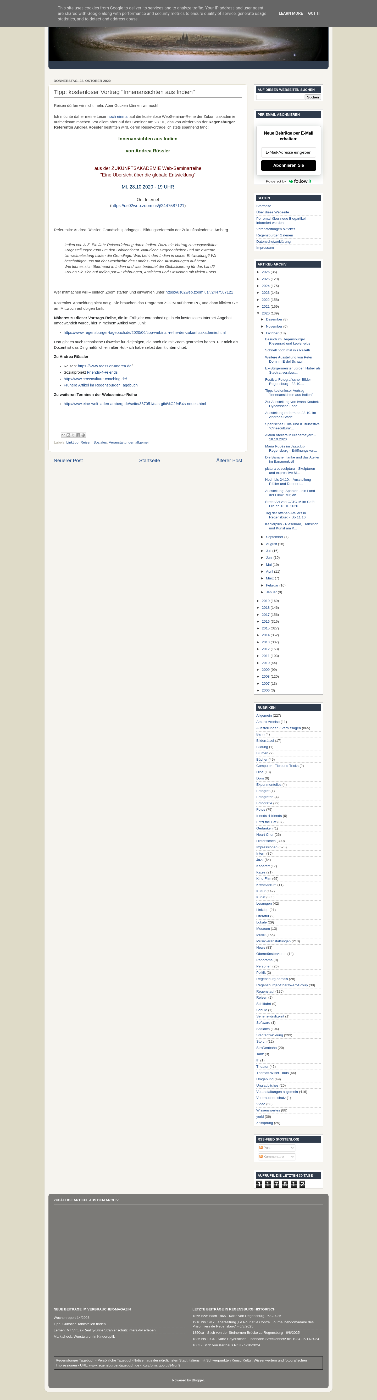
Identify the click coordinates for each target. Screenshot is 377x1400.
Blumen (262, 753)
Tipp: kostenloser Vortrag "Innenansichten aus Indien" (289, 393)
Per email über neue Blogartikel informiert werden (281, 221)
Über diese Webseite (272, 212)
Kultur (260, 891)
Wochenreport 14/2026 (72, 1318)
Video (260, 1104)
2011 (266, 656)
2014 (266, 635)
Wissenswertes (268, 1110)
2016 (266, 621)
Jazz (260, 860)
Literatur (262, 916)
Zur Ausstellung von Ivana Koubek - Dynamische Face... (293, 404)
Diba (260, 772)
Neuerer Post (68, 460)
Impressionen (267, 847)
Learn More (291, 13)
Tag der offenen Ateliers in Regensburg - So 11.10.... (287, 515)
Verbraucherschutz (271, 1098)
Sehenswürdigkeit (270, 1016)
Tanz (260, 1054)
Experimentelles (268, 785)
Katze (260, 872)
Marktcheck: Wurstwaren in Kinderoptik (84, 1336)
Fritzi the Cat (266, 822)
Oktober (273, 333)
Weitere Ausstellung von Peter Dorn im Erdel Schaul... (289, 359)
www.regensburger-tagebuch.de (114, 1365)
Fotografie (264, 803)
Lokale (261, 922)
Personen (263, 966)
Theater (262, 1067)
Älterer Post (229, 460)
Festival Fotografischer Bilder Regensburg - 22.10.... (288, 382)
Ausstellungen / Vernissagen (278, 728)
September (275, 537)
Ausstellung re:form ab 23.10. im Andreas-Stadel (290, 415)
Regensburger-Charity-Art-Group (282, 985)
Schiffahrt (263, 1004)
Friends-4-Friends (102, 372)
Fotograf (262, 791)
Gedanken (264, 828)
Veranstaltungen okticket (275, 229)
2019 (266, 601)
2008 (266, 676)
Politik (261, 973)
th (257, 1060)
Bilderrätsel (265, 741)
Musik (260, 935)
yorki (260, 1117)
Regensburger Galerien (274, 235)
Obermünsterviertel (271, 954)
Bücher (262, 759)
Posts (266, 1148)
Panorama (264, 960)
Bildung (262, 747)
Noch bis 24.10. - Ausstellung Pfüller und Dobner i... (288, 482)
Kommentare (271, 1157)
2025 (266, 279)
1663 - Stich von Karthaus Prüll (216, 1345)
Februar (272, 585)
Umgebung (265, 1079)
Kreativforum (266, 885)
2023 (266, 293)
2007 (266, 683)
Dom (260, 778)
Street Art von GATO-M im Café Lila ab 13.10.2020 (290, 504)
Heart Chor (265, 835)
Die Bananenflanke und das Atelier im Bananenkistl (292, 459)
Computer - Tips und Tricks (277, 766)
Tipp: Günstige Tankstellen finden (80, 1324)
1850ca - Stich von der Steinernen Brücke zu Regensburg (237, 1333)
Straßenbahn (266, 1048)
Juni (270, 558)
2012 (266, 649)
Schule (261, 1010)
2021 (266, 306)
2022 (266, 300)
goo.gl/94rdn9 (169, 1365)
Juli (269, 551)
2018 (266, 608)
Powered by (289, 181)
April (270, 571)
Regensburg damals (272, 979)
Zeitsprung (264, 1123)
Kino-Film (263, 879)
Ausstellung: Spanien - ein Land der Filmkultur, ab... (290, 493)
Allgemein (264, 715)
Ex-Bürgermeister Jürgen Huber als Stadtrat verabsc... (293, 370)
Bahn (260, 734)
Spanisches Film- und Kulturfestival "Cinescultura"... (292, 426)
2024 (266, 286)
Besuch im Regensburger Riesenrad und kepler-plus (288, 341)
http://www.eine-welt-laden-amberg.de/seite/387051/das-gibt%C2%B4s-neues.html (135, 404)
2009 (266, 670)
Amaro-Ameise (268, 722)
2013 (266, 642)
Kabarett (263, 866)
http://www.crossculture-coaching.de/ (95, 379)
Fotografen (264, 797)
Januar (272, 592)
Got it (314, 13)
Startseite (149, 460)
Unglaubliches (267, 1085)
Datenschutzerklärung (273, 242)
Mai (269, 565)
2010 (266, 663)
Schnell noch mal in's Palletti (287, 350)
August (272, 544)
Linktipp (72, 442)
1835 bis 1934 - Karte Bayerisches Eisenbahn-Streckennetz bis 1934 (246, 1339)
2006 (266, 690)
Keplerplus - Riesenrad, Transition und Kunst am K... (291, 526)
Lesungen (264, 903)
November (274, 326)
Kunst (260, 897)
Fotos (260, 809)
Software (263, 1023)
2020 (266, 313)
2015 (266, 628)
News (260, 947)
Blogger (198, 1380)
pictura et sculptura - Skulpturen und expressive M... (290, 471)
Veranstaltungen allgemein (129, 442)
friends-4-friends (269, 816)
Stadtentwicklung (269, 1035)
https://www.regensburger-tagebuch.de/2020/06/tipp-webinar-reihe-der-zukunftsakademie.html (145, 332)
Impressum (265, 248)
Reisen (85, 442)
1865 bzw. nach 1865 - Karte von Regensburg (228, 1316)
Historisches (266, 841)
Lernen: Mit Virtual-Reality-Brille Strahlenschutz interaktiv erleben (105, 1330)
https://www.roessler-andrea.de (105, 366)
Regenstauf (265, 991)
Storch (261, 1041)
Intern (260, 853)
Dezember (274, 319)
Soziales (100, 442)
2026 (266, 272)
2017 (266, 615)
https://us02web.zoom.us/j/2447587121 (148, 205)
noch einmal (118, 116)
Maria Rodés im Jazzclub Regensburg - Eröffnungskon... (291, 448)
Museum (263, 929)
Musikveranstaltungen (273, 941)
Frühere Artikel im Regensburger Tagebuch (101, 385)
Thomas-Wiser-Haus (272, 1073)
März (270, 578)
